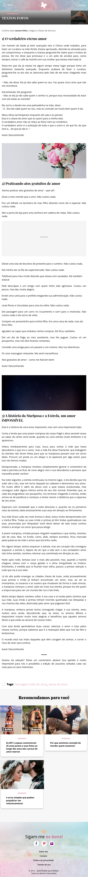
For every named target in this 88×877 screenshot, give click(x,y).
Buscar (82, 5)
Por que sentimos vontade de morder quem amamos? (65, 744)
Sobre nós (43, 851)
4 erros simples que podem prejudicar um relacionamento (20, 800)
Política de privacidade (43, 860)
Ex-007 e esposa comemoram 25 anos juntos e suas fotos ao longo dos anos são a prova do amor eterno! (22, 747)
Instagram (51, 843)
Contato (43, 856)
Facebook (36, 843)
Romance (22, 738)
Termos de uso (44, 864)
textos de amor (58, 684)
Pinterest (44, 843)
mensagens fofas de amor (31, 684)
